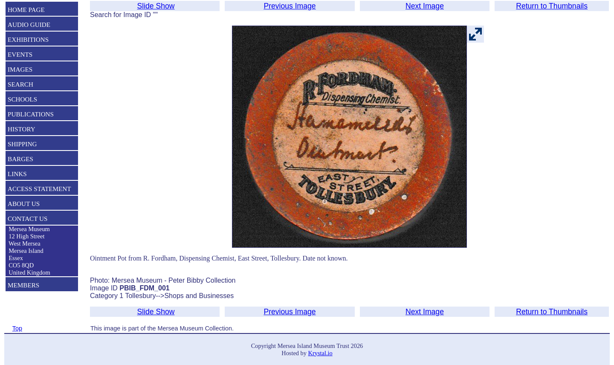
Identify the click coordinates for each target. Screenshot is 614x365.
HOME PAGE (26, 9)
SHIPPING (22, 144)
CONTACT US (27, 218)
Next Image (424, 6)
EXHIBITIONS (28, 39)
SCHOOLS (22, 99)
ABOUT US (24, 203)
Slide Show (156, 6)
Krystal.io (320, 353)
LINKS (17, 173)
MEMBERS (23, 285)
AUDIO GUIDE (29, 24)
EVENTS (20, 54)
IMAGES (20, 69)
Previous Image (290, 6)
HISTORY (21, 129)
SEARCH (20, 84)
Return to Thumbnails (552, 6)
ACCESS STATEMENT (39, 188)
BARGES (20, 158)
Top (17, 328)
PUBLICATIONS (31, 114)
